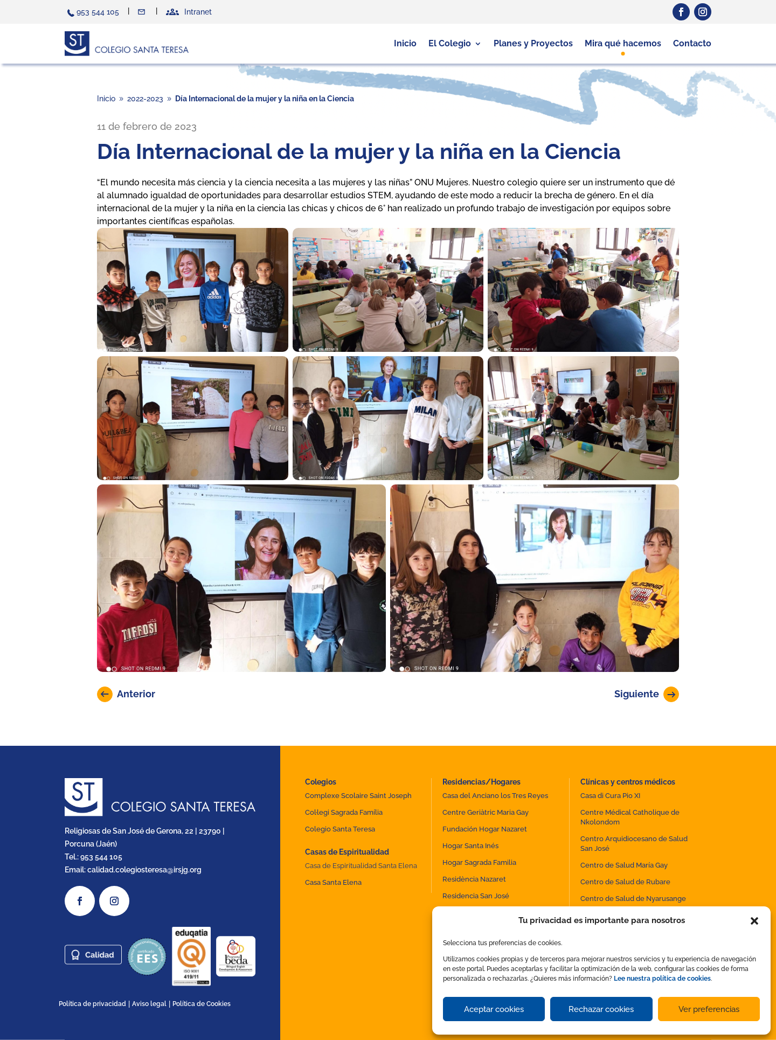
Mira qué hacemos (623, 43)
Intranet (198, 12)
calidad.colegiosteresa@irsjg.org (144, 869)
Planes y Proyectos (533, 43)
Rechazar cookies (601, 1009)
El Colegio (449, 43)
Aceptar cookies (494, 1009)
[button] (754, 921)
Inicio (405, 43)
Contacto (142, 12)
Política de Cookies (201, 1004)
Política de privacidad (92, 1004)
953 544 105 (98, 12)
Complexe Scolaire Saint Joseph (358, 796)
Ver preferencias (708, 1009)
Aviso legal (149, 1004)
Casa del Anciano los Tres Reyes (495, 796)
